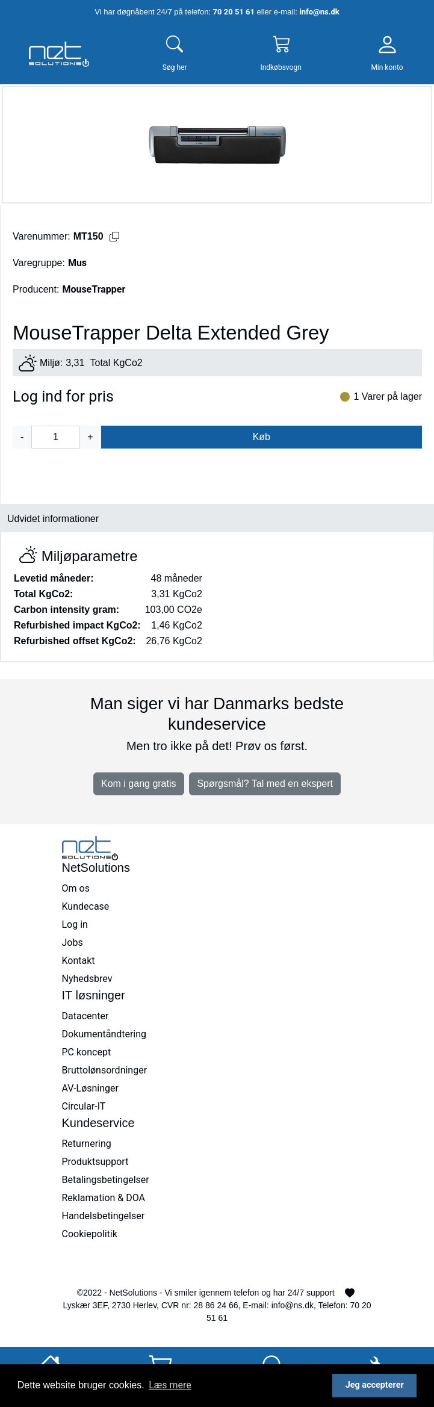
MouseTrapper (93, 289)
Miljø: (51, 363)
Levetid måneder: (53, 578)
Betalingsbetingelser (105, 1179)
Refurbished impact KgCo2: (77, 625)
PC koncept (86, 1052)
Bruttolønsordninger (104, 1070)
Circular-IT (84, 1106)
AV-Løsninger (90, 1088)
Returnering (86, 1143)
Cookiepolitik (89, 1234)
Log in (75, 924)
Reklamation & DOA (104, 1198)
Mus (77, 263)
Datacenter (85, 1016)
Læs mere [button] (170, 1385)
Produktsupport (95, 1161)
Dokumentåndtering (104, 1034)
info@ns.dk (319, 11)
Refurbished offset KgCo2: (75, 641)
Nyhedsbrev (87, 978)
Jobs (72, 942)
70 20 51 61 (234, 11)
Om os (76, 888)
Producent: (36, 289)
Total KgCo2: (43, 594)
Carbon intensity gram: (66, 609)
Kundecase (86, 906)
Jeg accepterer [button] (375, 1385)
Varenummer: (41, 236)
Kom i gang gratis (138, 783)
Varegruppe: (39, 263)
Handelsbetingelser (103, 1216)
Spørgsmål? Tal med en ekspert (265, 783)
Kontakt (78, 960)
